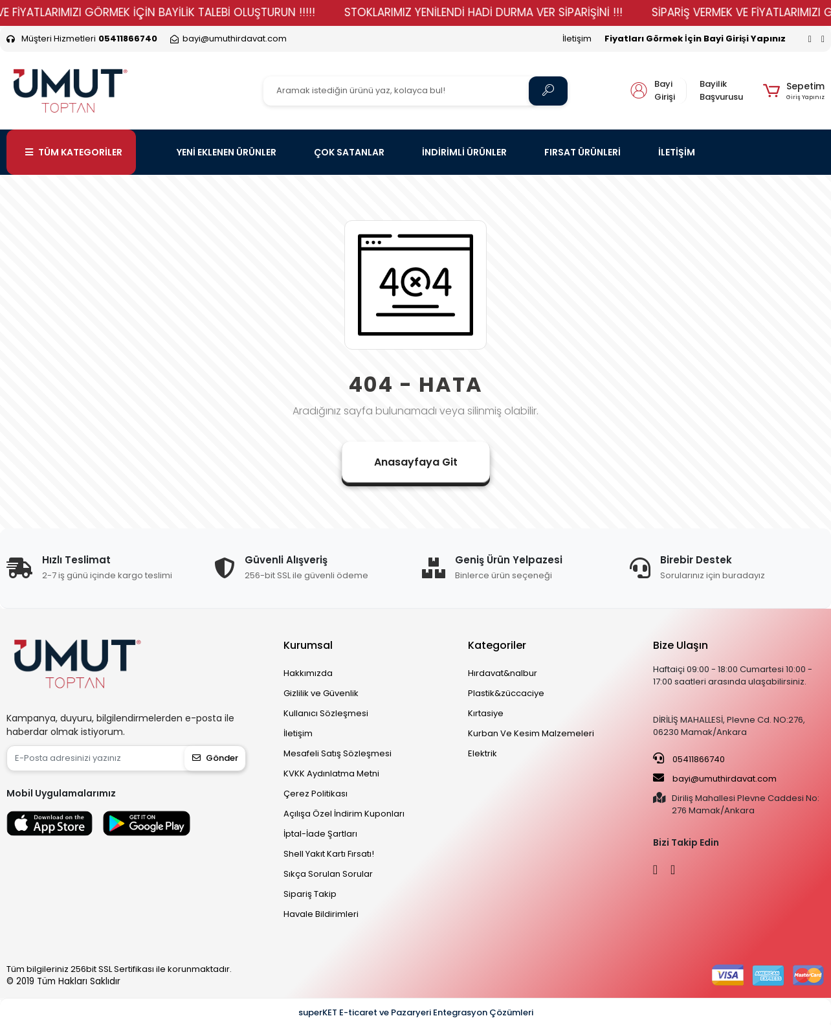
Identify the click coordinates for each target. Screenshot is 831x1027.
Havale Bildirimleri (321, 914)
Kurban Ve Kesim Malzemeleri (531, 733)
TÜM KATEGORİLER (73, 152)
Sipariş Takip (310, 894)
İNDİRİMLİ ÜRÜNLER (464, 152)
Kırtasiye (486, 713)
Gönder (215, 758)
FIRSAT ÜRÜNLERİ (582, 152)
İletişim (577, 38)
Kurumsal (308, 645)
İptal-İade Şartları (320, 834)
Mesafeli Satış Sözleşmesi (337, 753)
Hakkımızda (308, 673)
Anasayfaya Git (416, 462)
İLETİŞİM (676, 152)
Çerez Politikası (315, 793)
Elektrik (482, 753)
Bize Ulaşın (680, 645)
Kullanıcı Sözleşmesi (325, 713)
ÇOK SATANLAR (349, 152)
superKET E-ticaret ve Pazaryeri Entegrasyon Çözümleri (415, 1012)
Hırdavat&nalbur (502, 673)
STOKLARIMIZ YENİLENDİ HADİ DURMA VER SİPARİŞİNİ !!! (505, 12)
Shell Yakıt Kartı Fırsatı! (328, 854)
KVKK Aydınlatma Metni (331, 773)
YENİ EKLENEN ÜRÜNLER (226, 152)
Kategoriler (497, 645)
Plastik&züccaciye (506, 693)
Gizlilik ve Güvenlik (321, 693)
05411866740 (689, 758)
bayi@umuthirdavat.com (715, 778)
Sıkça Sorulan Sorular (328, 874)
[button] (794, 91)
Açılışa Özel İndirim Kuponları (343, 813)
